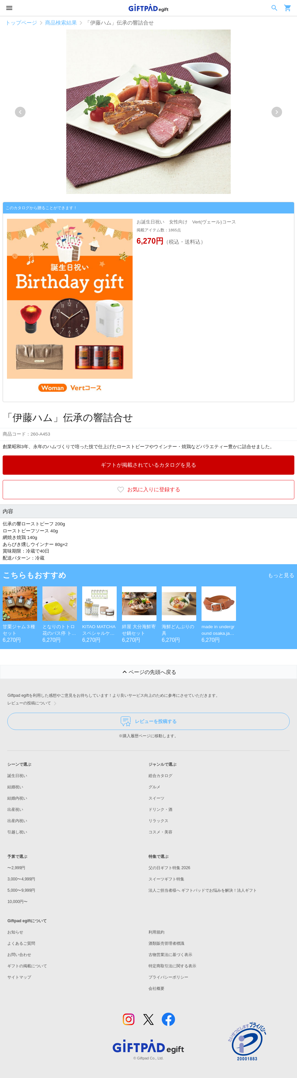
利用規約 (156, 932)
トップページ (21, 23)
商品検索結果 (61, 23)
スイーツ (156, 798)
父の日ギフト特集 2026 (169, 868)
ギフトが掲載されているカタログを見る (148, 465)
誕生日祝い (17, 775)
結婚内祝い (17, 798)
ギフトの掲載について (27, 966)
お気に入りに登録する (148, 490)
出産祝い (15, 809)
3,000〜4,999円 (21, 879)
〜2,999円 (16, 868)
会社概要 (156, 988)
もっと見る (281, 575)
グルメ (154, 787)
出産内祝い (17, 820)
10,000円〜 (17, 901)
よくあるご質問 (21, 943)
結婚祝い (15, 787)
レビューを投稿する (149, 721)
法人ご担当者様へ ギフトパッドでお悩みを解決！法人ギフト (202, 890)
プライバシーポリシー (168, 977)
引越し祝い (17, 832)
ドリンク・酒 (160, 809)
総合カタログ (160, 775)
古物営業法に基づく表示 (170, 954)
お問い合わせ (19, 954)
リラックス (158, 820)
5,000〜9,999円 (21, 890)
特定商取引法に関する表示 (172, 966)
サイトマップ (19, 977)
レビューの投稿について (33, 703)
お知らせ (15, 932)
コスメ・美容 (160, 832)
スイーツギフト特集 (166, 879)
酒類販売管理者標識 (166, 943)
